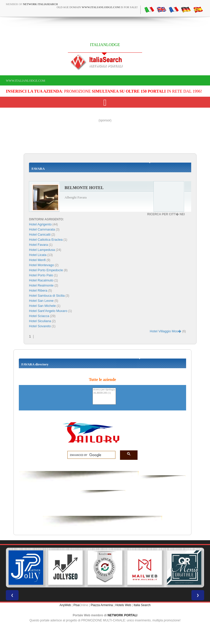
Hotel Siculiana (40, 321)
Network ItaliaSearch (40, 4)
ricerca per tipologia (104, 389)
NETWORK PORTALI (122, 615)
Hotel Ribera (38, 290)
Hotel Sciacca (39, 316)
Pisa (76, 605)
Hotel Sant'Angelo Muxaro (48, 311)
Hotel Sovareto (40, 326)
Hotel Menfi (37, 260)
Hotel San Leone (41, 301)
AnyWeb (65, 605)
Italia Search (142, 605)
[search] (90, 455)
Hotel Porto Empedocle (46, 270)
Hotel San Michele (42, 306)
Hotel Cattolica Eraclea (46, 239)
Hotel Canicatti (40, 234)
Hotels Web (123, 605)
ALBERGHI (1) (104, 393)
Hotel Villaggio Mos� (165, 331)
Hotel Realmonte (41, 285)
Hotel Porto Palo (41, 275)
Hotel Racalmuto (41, 280)
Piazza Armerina (102, 605)
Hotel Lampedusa (42, 250)
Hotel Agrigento (40, 224)
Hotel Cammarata (42, 229)
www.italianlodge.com (25, 80)
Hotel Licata (38, 255)
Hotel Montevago (41, 265)
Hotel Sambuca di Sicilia (47, 295)
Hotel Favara (38, 245)
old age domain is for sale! (97, 7)
